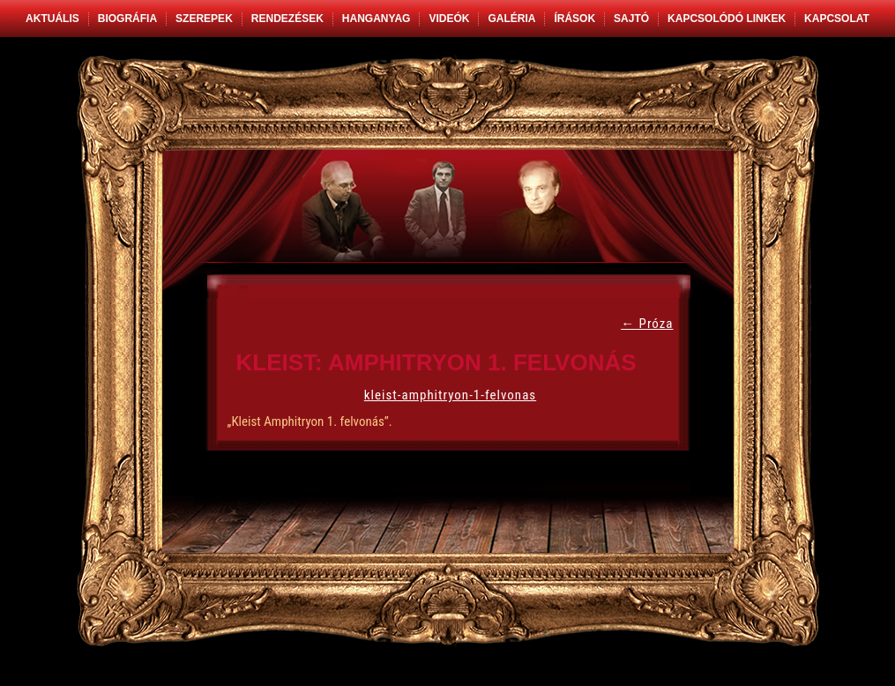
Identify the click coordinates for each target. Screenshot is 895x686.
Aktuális (52, 18)
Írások (574, 18)
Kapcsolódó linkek (727, 18)
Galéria (511, 18)
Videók (449, 18)
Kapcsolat (836, 18)
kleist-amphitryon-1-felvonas (450, 395)
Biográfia (127, 18)
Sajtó (631, 18)
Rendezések (287, 18)
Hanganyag (376, 18)
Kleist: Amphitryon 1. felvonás (436, 362)
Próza (647, 324)
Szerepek (204, 18)
